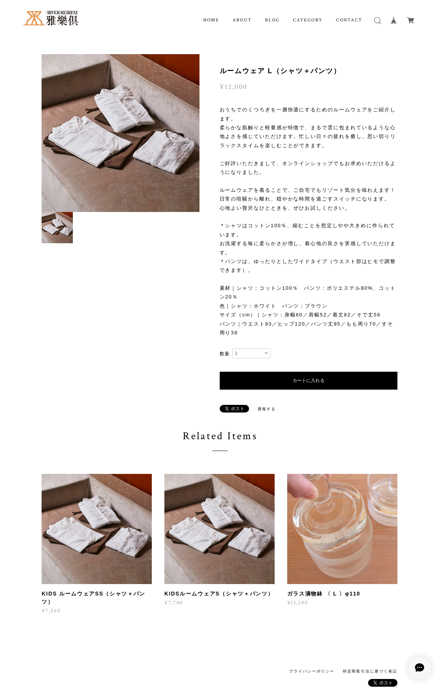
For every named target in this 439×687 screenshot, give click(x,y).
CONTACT (349, 20)
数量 (225, 353)
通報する (266, 409)
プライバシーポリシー (311, 671)
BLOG (272, 20)
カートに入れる (309, 380)
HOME (211, 20)
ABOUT (242, 20)
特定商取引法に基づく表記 (370, 671)
